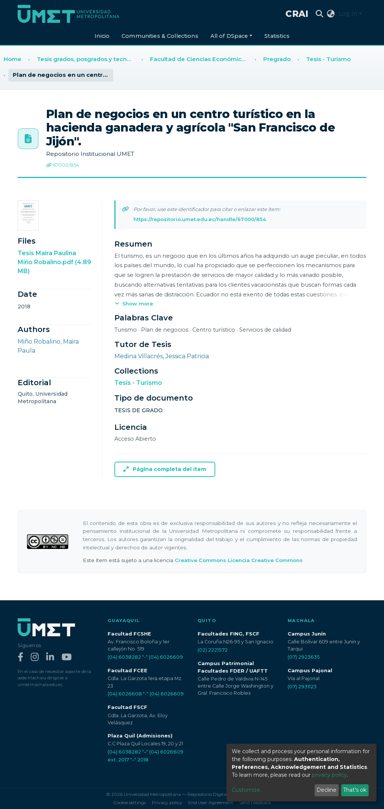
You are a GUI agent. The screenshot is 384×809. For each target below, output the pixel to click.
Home (12, 59)
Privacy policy (167, 802)
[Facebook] (20, 657)
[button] (331, 13)
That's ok (354, 790)
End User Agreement (210, 802)
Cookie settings (129, 802)
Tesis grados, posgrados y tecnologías (87, 59)
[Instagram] (35, 657)
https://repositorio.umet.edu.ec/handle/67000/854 (200, 219)
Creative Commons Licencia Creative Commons (239, 560)
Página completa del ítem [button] (164, 469)
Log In (348, 13)
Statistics (276, 36)
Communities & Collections (160, 36)
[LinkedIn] (50, 657)
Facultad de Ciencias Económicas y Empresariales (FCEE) (200, 59)
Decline (326, 790)
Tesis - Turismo (328, 59)
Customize (246, 790)
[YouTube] (67, 657)
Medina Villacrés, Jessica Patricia (161, 356)
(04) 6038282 (124, 657)
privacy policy (329, 775)
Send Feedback (255, 802)
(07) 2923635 (304, 657)
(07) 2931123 (302, 686)
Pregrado (277, 59)
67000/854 (62, 165)
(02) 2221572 (213, 650)
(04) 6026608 (125, 694)
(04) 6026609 (166, 657)
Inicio (102, 36)
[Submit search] (320, 14)
